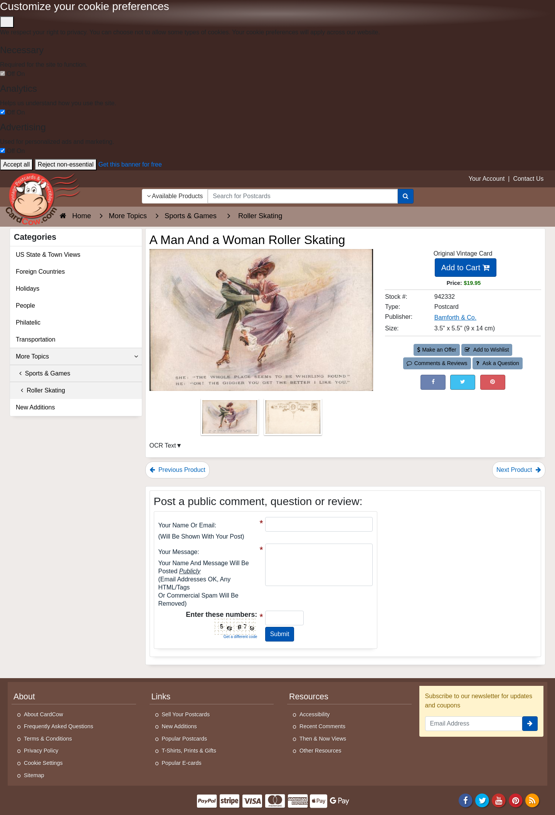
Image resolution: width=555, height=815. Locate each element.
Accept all (16, 164)
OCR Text (163, 445)
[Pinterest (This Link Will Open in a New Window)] (492, 382)
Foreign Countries (40, 271)
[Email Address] (474, 723)
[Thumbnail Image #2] (293, 419)
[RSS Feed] (532, 800)
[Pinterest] (516, 800)
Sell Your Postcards (186, 714)
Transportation (36, 339)
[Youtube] (499, 800)
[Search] (406, 196)
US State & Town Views (48, 254)
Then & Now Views (322, 739)
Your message (178, 552)
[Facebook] (465, 800)
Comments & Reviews (437, 363)
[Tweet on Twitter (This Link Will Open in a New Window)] (462, 382)
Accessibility (314, 714)
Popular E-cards (182, 763)
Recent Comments (322, 726)
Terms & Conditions (48, 739)
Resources (308, 696)
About (24, 696)
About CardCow (43, 714)
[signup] (530, 723)
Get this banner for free (130, 164)
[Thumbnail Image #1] (230, 419)
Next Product (518, 469)
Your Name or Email (186, 525)
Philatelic (28, 322)
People (25, 305)
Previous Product (177, 469)
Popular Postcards (184, 739)
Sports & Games (43, 373)
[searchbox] (302, 196)
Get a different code (240, 637)
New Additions (35, 407)
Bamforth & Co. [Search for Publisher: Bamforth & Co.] (455, 317)
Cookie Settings (43, 763)
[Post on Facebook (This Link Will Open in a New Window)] (433, 382)
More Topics (77, 356)
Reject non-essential (66, 164)
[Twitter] (482, 800)
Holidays (27, 288)
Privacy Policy (41, 751)
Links (161, 696)
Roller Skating (40, 390)
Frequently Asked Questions (58, 726)
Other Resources (320, 751)
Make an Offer (436, 350)
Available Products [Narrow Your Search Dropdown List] (175, 196)
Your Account (487, 178)
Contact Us (528, 178)
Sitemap (34, 775)
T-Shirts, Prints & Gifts (189, 751)
